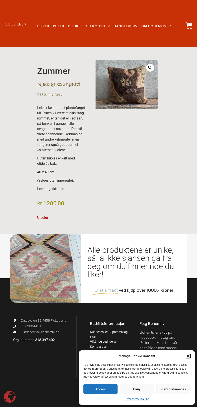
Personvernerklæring (137, 399)
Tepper (42, 26)
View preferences (173, 389)
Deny (136, 389)
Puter (58, 26)
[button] (188, 356)
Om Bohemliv (156, 26)
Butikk (74, 26)
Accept (100, 389)
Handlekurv (126, 26)
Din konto (97, 26)
